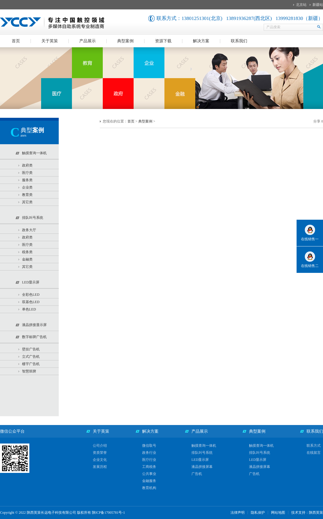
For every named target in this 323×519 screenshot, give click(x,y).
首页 (16, 41)
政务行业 (149, 453)
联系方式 (314, 446)
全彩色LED (30, 295)
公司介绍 (100, 446)
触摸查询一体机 (203, 446)
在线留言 (314, 453)
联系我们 (239, 41)
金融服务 (149, 481)
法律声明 (238, 512)
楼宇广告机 (31, 364)
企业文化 (100, 460)
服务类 (27, 180)
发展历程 (100, 467)
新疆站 (317, 5)
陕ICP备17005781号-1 (108, 512)
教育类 (27, 195)
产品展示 (87, 41)
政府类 (27, 165)
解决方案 (201, 41)
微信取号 (149, 446)
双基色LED (30, 302)
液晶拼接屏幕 (202, 467)
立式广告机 (31, 357)
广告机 (196, 474)
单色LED (29, 309)
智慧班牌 (29, 371)
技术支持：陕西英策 (307, 512)
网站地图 (278, 512)
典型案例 (125, 41)
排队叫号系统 (202, 453)
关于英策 (49, 41)
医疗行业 (149, 460)
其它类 (27, 202)
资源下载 (163, 41)
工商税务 (149, 467)
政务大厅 (29, 230)
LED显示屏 (200, 460)
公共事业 (149, 474)
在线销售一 (310, 239)
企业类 (27, 187)
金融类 (27, 259)
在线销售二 (310, 266)
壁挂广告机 (31, 349)
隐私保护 (258, 512)
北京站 (301, 5)
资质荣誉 (100, 453)
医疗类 (27, 173)
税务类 (27, 252)
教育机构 (149, 488)
